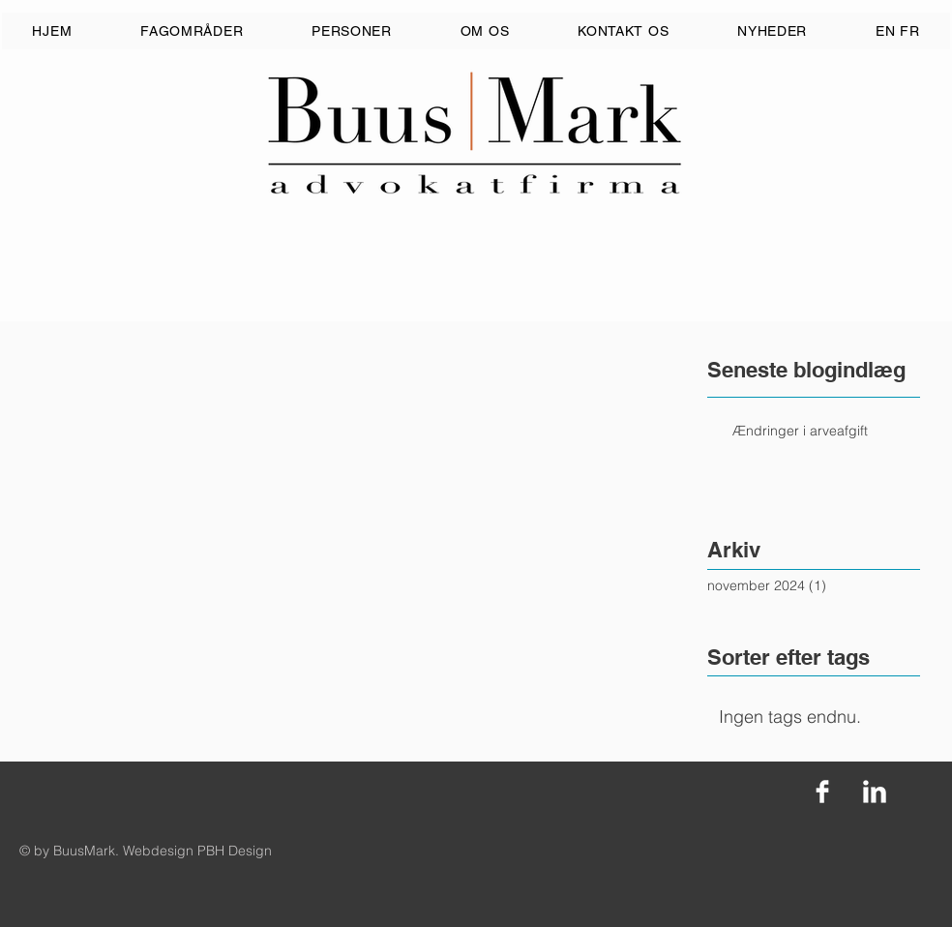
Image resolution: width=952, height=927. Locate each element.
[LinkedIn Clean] (874, 791)
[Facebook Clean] (822, 791)
